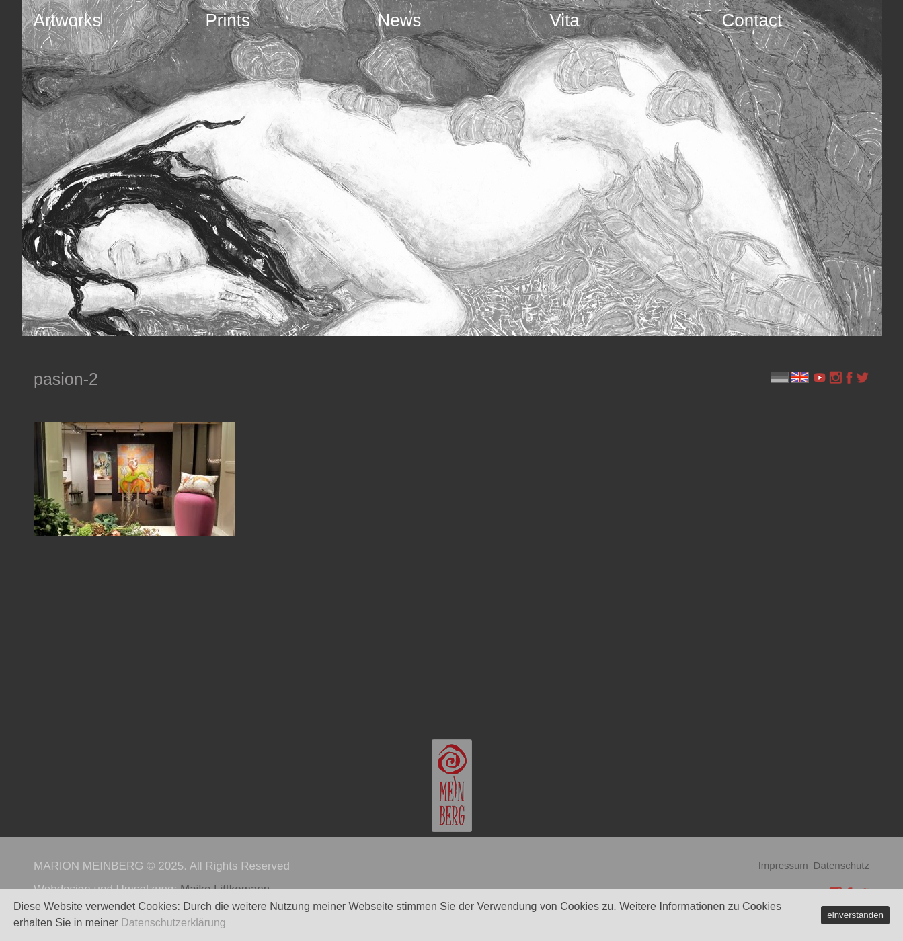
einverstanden (855, 915)
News (400, 20)
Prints (228, 20)
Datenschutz (841, 865)
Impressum (783, 865)
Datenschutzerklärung (173, 922)
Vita (565, 20)
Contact (752, 20)
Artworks (68, 20)
